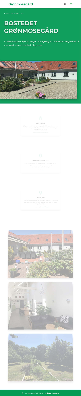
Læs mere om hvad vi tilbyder (40, 205)
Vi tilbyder (40, 198)
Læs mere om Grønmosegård (40, 131)
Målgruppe (40, 123)
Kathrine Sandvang (52, 393)
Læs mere (40, 168)
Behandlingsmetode (40, 161)
